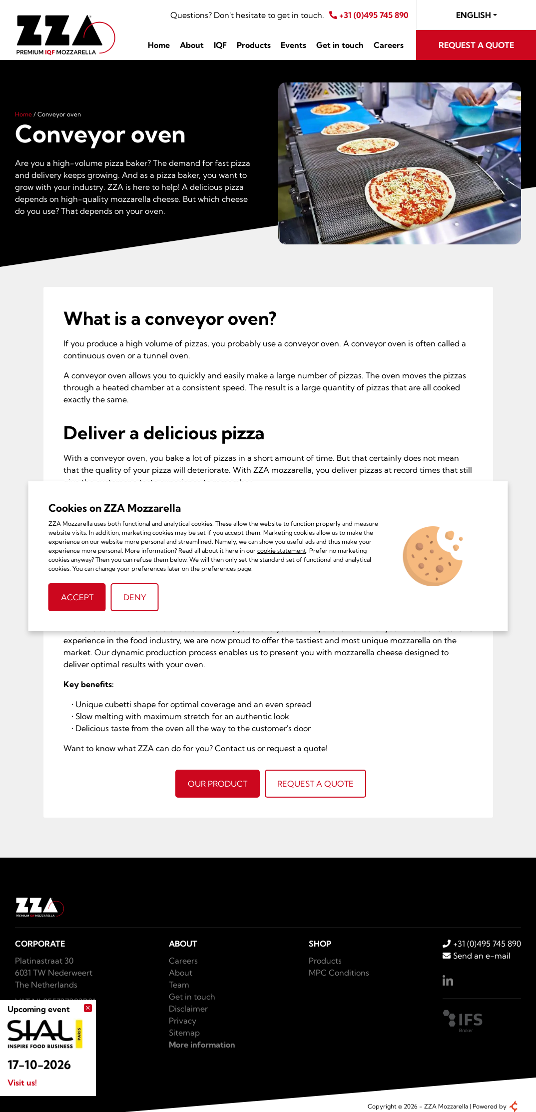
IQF (220, 45)
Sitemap (184, 1033)
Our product (217, 784)
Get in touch (340, 45)
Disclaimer (188, 1009)
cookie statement (281, 550)
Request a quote (476, 45)
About (192, 45)
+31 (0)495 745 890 (369, 15)
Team (179, 985)
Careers (389, 45)
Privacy (182, 1021)
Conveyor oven (59, 114)
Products (254, 45)
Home (159, 45)
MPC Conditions (339, 973)
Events (293, 45)
